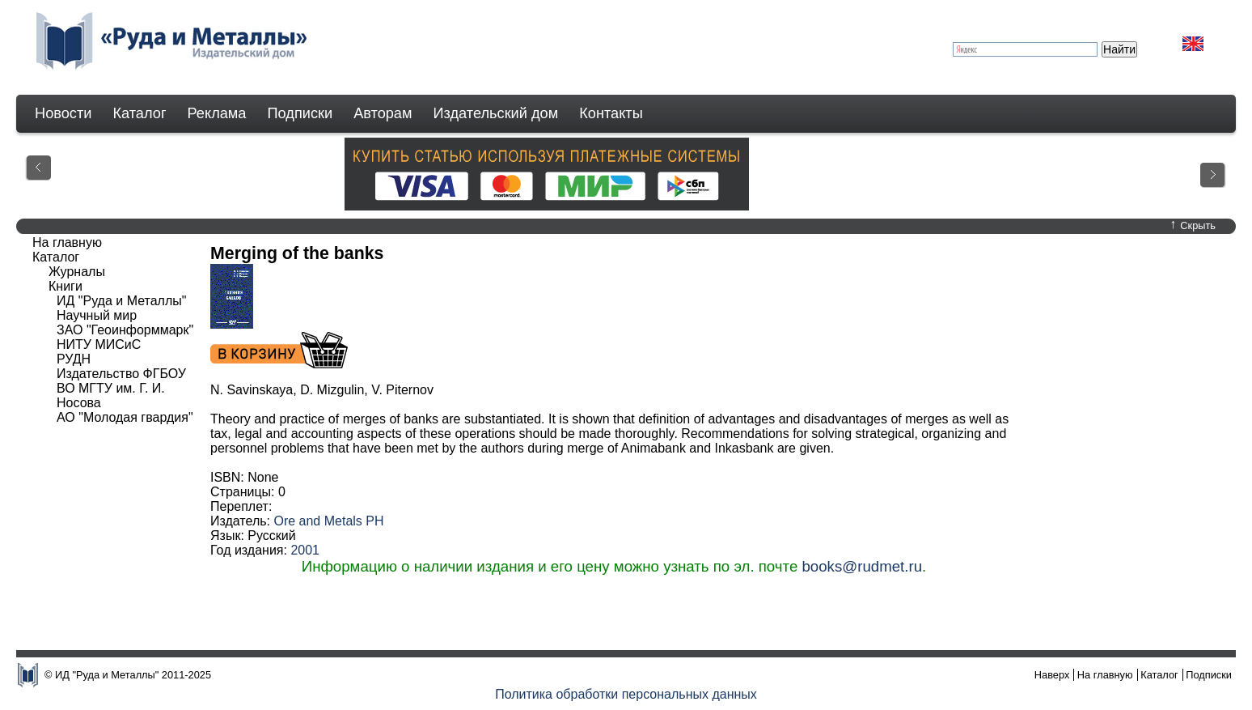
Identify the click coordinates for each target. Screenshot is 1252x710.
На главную (67, 242)
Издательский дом (496, 113)
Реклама (217, 113)
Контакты (611, 113)
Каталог (139, 113)
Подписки (300, 113)
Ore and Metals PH (328, 521)
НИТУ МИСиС (99, 344)
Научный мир (97, 315)
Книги (65, 286)
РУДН (74, 359)
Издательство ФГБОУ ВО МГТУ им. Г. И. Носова (121, 388)
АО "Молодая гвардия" (125, 417)
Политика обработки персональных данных (626, 694)
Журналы (77, 271)
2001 (304, 550)
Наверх (1052, 675)
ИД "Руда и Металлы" (121, 301)
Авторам (382, 113)
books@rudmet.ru (862, 566)
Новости (63, 113)
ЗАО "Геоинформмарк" (125, 330)
